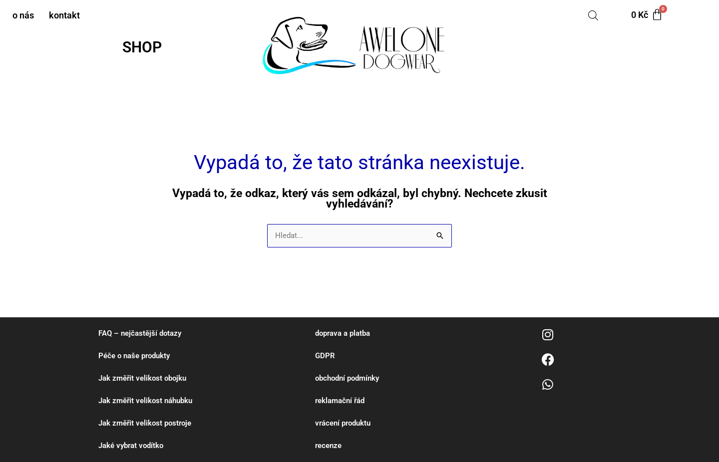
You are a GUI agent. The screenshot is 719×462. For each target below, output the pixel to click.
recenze (328, 445)
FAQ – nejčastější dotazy (139, 333)
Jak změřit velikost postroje (144, 423)
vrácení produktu (342, 423)
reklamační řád (339, 400)
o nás (23, 15)
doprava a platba (342, 333)
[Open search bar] (593, 14)
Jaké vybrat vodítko (130, 445)
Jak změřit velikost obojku (142, 378)
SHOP (142, 47)
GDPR (325, 355)
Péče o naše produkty (134, 355)
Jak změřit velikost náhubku (145, 400)
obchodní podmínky (347, 378)
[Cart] (647, 14)
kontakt (64, 15)
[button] (144, 47)
